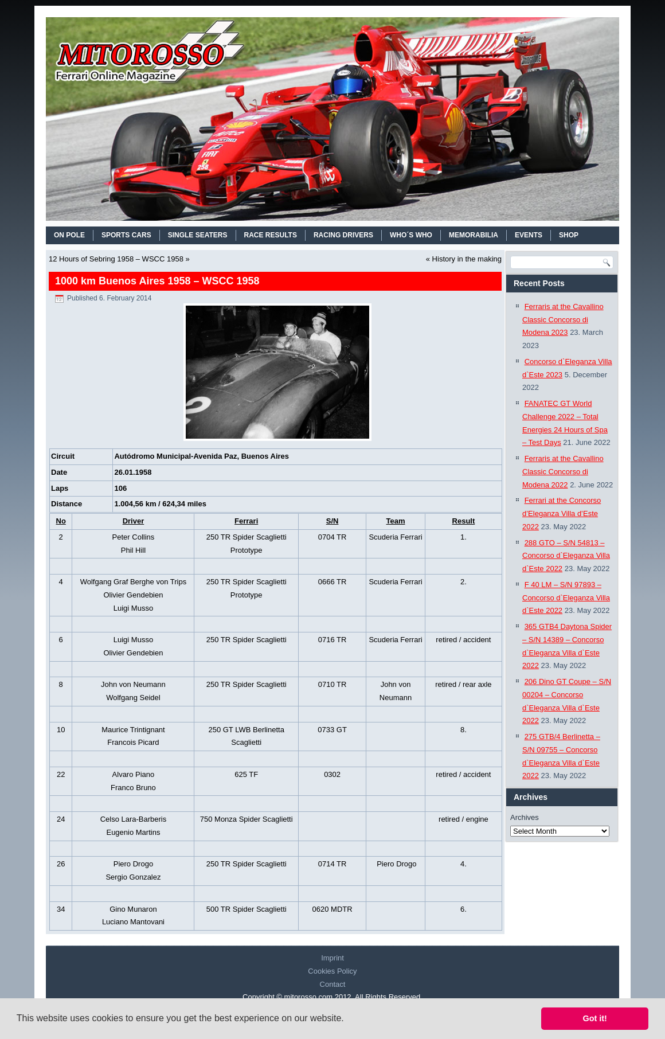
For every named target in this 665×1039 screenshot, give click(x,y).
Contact (333, 984)
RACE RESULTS (270, 235)
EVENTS (528, 235)
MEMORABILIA (473, 235)
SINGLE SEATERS (198, 235)
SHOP (568, 235)
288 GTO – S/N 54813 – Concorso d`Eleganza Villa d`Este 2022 (566, 555)
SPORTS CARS (126, 235)
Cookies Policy (332, 971)
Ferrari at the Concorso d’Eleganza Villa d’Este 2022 (561, 513)
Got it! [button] (595, 1018)
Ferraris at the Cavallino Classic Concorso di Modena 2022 (563, 471)
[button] (348, 1019)
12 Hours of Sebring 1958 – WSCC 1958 (116, 259)
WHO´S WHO (411, 235)
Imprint (332, 958)
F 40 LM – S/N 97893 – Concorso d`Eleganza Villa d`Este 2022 (566, 597)
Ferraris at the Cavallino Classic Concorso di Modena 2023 (563, 319)
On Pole (69, 235)
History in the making (467, 259)
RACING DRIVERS (343, 235)
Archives (524, 817)
